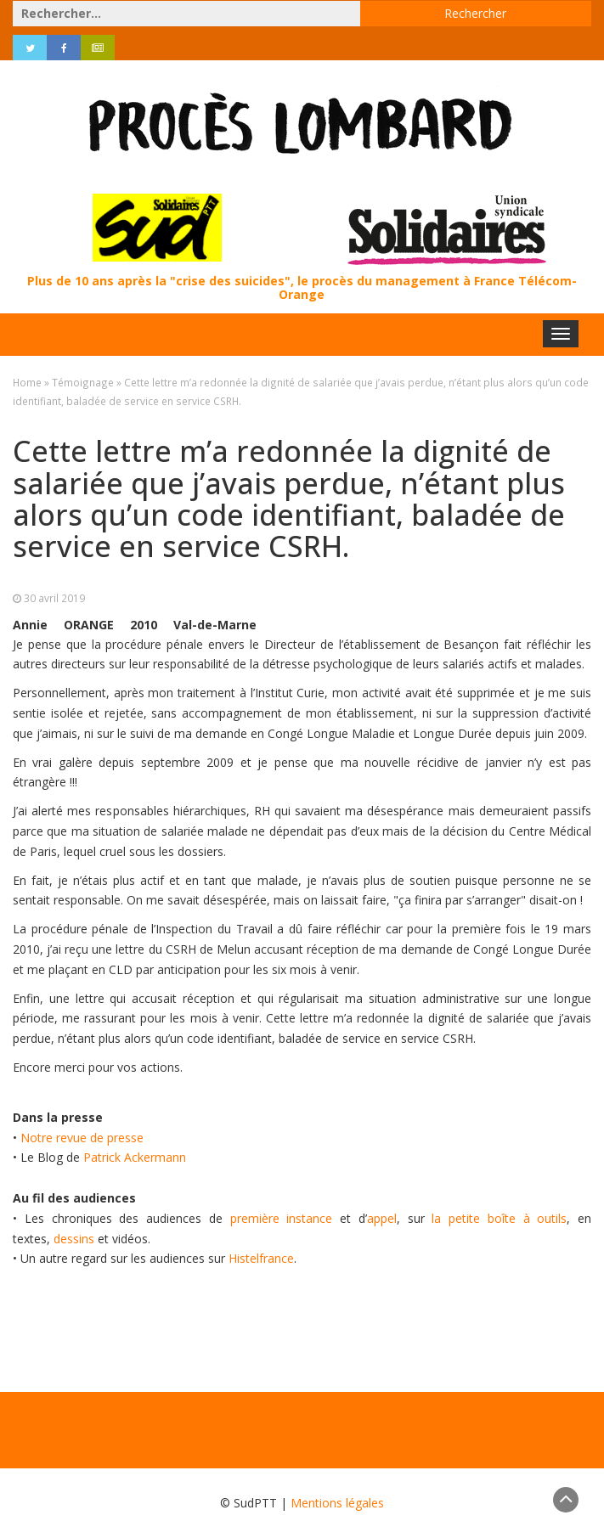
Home (27, 382)
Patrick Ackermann (134, 1157)
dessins (74, 1239)
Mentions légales (337, 1503)
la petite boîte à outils (499, 1218)
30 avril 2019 (54, 598)
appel (382, 1218)
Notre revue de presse (82, 1138)
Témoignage (83, 382)
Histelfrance (261, 1258)
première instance (281, 1218)
